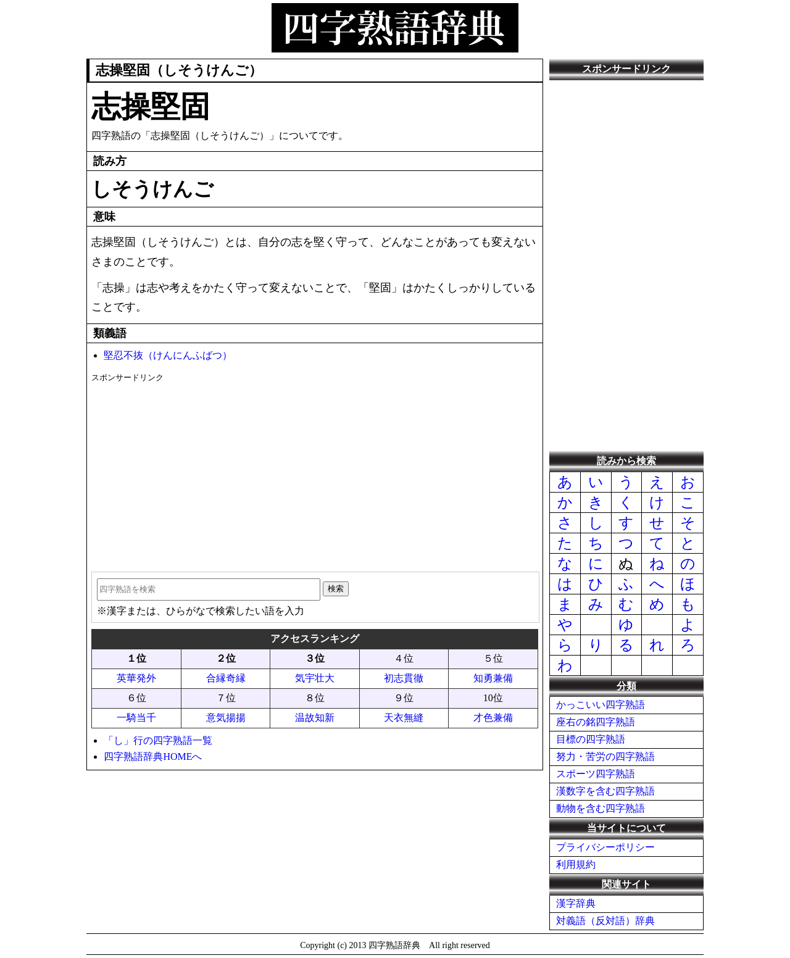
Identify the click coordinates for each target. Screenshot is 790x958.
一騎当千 (136, 717)
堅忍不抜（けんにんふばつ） (168, 355)
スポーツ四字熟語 (595, 773)
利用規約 (576, 864)
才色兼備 (493, 717)
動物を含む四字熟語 (600, 808)
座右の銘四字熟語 (595, 722)
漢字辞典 (576, 903)
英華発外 (136, 678)
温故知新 (315, 717)
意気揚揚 (226, 717)
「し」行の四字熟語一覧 (158, 740)
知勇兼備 (493, 678)
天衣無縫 (403, 717)
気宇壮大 (315, 678)
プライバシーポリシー (605, 847)
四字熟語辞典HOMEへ (153, 756)
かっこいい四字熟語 (600, 704)
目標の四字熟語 (590, 739)
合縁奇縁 (226, 678)
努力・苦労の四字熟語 (605, 756)
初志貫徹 (403, 678)
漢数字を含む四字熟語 (605, 791)
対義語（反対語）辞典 (605, 920)
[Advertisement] (314, 472)
